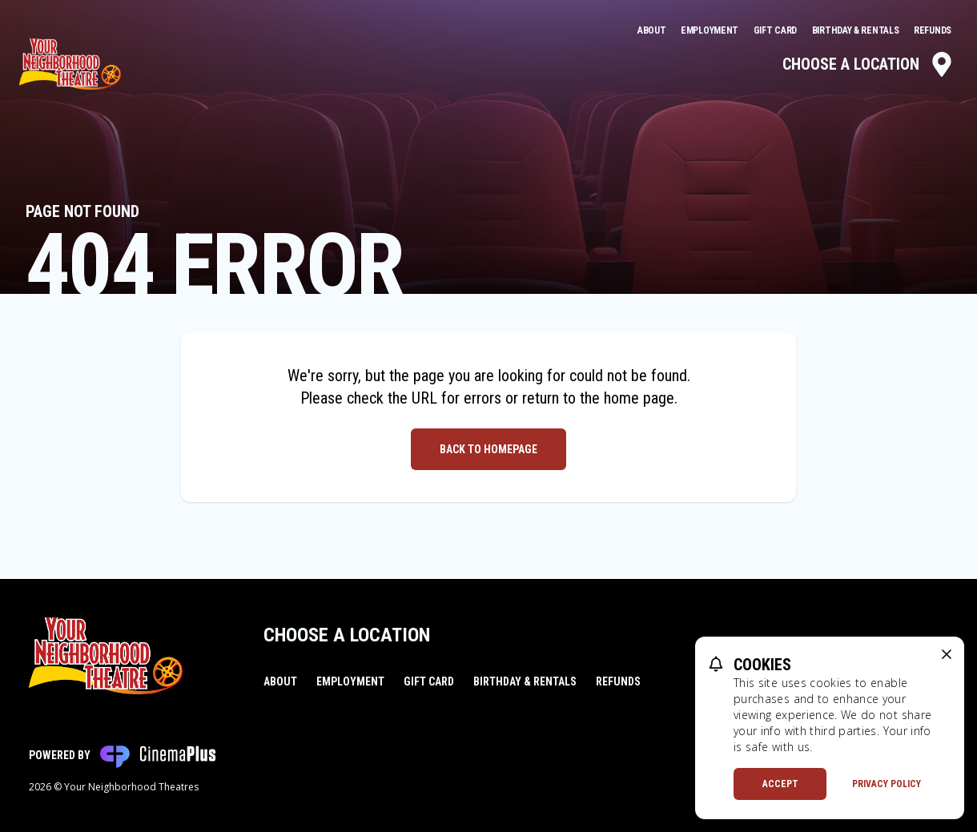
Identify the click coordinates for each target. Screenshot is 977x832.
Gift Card (776, 30)
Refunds (932, 30)
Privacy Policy (886, 784)
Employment (711, 30)
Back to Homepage (488, 449)
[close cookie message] (947, 654)
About (652, 30)
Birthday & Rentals (856, 30)
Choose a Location (868, 64)
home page (639, 398)
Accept (780, 784)
